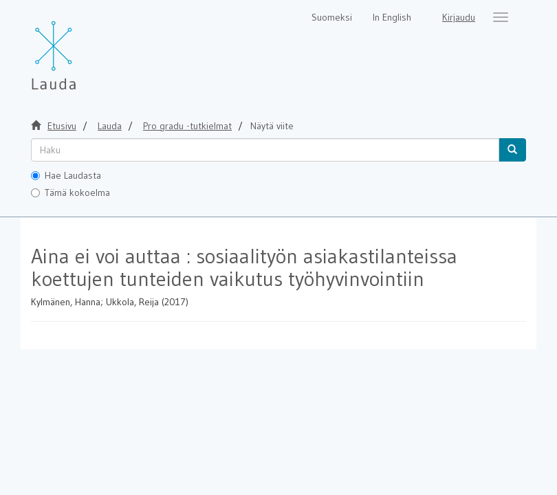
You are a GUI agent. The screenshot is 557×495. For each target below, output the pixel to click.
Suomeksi (332, 17)
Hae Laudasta (66, 175)
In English (392, 17)
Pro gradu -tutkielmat (187, 126)
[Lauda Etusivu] (82, 48)
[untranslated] (265, 150)
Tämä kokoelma (70, 192)
